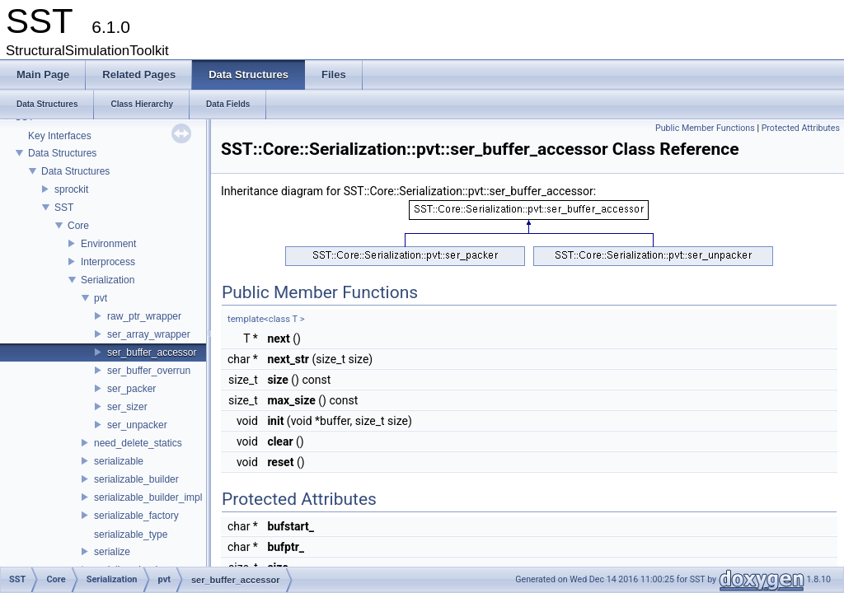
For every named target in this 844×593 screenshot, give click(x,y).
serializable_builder (136, 479)
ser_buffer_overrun (148, 370)
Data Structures (62, 153)
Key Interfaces (59, 136)
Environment (108, 244)
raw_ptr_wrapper (144, 316)
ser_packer (131, 389)
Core (78, 225)
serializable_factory (136, 515)
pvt (100, 298)
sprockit (71, 189)
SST (63, 207)
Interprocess (108, 262)
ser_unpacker (137, 425)
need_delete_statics (138, 443)
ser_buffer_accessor (152, 352)
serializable (118, 461)
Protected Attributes (801, 128)
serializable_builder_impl (148, 497)
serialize (112, 552)
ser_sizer (127, 407)
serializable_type (130, 534)
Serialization (107, 280)
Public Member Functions (705, 128)
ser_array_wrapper (148, 334)
